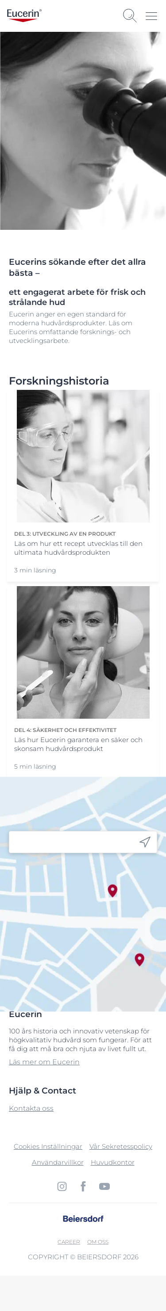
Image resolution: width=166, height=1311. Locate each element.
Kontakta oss (31, 1108)
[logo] (24, 15)
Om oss (97, 1242)
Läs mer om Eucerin (44, 1062)
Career (69, 1242)
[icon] (145, 842)
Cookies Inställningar (48, 1146)
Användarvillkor (58, 1162)
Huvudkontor (113, 1162)
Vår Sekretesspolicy (120, 1146)
